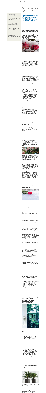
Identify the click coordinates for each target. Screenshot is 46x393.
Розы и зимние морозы (28, 21)
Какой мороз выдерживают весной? (30, 22)
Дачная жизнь (23, 1)
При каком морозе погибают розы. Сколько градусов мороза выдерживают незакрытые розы (30, 15)
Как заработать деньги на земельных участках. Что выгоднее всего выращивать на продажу (14, 36)
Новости (22, 4)
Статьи (26, 4)
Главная (18, 4)
